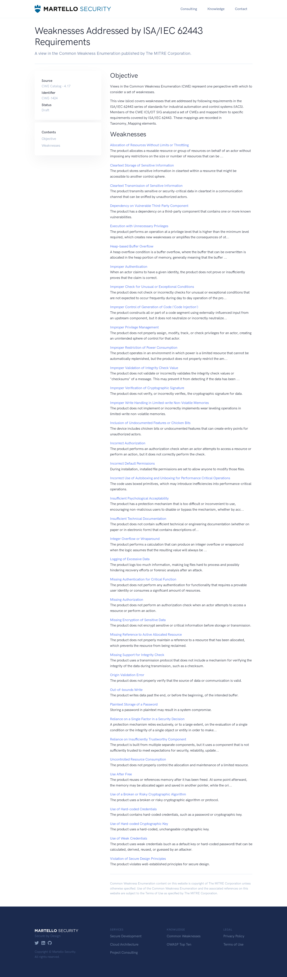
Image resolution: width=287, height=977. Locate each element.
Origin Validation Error (127, 675)
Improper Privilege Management (134, 327)
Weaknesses (51, 145)
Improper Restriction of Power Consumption (143, 347)
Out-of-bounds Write (126, 690)
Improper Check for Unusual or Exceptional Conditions (152, 287)
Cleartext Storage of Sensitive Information (142, 165)
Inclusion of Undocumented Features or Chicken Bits (150, 423)
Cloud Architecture (124, 944)
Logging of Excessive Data (129, 559)
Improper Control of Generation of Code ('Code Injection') (154, 307)
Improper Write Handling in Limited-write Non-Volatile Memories (159, 403)
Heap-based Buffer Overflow (131, 246)
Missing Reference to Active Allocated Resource (146, 634)
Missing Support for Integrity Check (137, 655)
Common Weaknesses (183, 936)
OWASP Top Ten (179, 944)
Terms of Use (154, 893)
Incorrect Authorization (127, 443)
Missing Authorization (126, 600)
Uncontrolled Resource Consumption (138, 759)
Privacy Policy (233, 936)
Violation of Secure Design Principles (138, 859)
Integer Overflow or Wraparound (135, 539)
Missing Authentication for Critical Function (143, 579)
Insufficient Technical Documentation (138, 519)
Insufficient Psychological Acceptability (139, 498)
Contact (241, 9)
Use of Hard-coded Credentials (133, 809)
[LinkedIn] (43, 943)
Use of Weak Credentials (128, 838)
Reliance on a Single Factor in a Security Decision (147, 719)
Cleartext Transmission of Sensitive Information (146, 186)
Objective (49, 139)
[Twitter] (37, 943)
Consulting (188, 9)
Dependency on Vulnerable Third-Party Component (149, 206)
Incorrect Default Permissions (132, 463)
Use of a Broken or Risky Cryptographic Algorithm (148, 794)
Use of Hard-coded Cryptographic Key (139, 824)
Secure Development (125, 936)
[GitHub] (50, 943)
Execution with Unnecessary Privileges (139, 226)
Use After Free (121, 774)
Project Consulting (124, 952)
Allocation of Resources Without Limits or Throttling (149, 145)
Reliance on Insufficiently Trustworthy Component (148, 739)
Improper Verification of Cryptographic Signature (147, 388)
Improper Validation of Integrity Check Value (144, 368)
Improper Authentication (128, 266)
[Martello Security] (73, 8)
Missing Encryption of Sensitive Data (138, 620)
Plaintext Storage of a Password (134, 704)
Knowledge (215, 9)
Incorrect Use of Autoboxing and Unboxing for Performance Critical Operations (170, 478)
